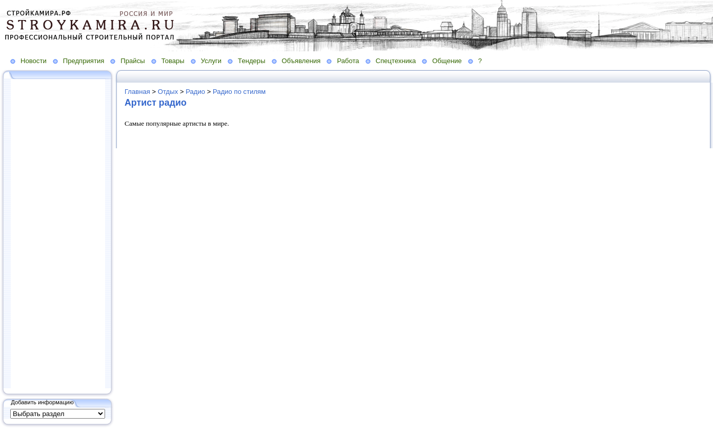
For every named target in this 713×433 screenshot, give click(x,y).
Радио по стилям (239, 91)
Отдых (168, 91)
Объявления (301, 61)
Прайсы (132, 61)
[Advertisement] (58, 234)
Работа (348, 61)
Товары (173, 61)
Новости (34, 61)
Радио (195, 91)
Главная (137, 91)
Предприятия (84, 61)
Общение (447, 61)
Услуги (211, 61)
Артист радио (156, 102)
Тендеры (251, 61)
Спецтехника (396, 61)
